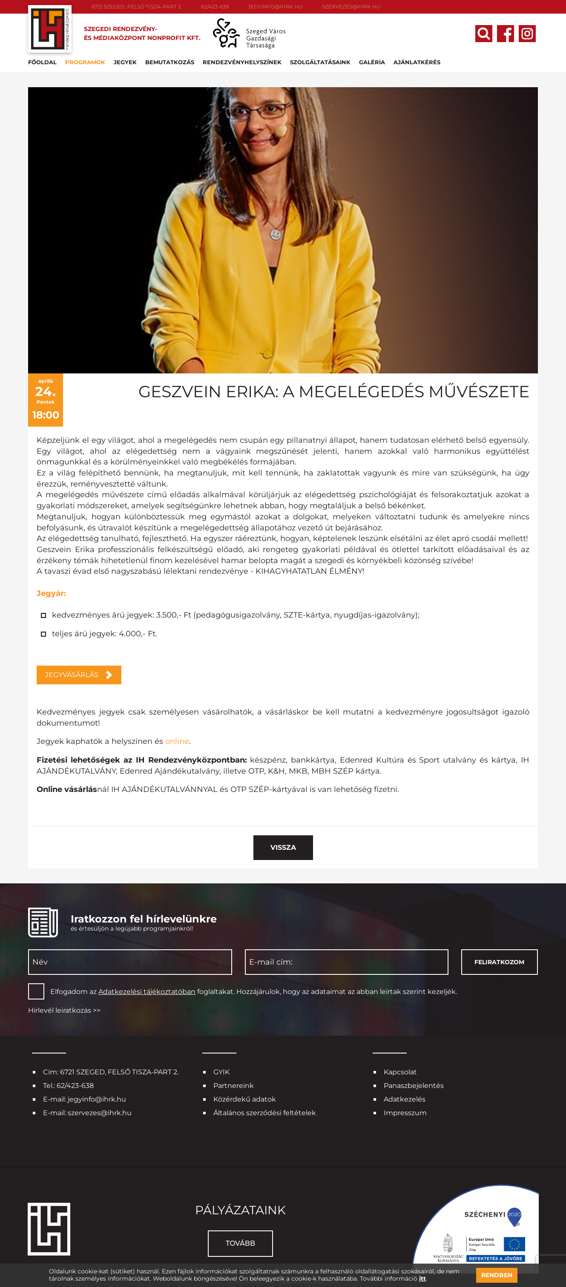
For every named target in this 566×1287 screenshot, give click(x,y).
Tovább (240, 1242)
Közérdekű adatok (244, 1098)
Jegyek (128, 61)
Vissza (283, 846)
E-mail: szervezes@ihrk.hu (87, 1112)
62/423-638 (215, 6)
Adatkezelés (404, 1098)
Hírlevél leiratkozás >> (64, 1009)
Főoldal (45, 61)
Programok (88, 61)
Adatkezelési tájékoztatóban (146, 990)
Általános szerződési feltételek (264, 1112)
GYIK (221, 1071)
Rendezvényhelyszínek (245, 61)
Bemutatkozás (172, 61)
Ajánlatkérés (419, 61)
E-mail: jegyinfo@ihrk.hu (84, 1098)
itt (422, 1278)
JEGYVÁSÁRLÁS (71, 673)
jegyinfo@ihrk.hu (275, 6)
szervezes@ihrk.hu (351, 6)
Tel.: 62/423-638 (68, 1084)
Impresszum (405, 1112)
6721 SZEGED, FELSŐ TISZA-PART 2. (137, 6)
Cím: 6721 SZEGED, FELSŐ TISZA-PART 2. (110, 1071)
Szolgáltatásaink (323, 61)
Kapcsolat (400, 1071)
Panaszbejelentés (414, 1084)
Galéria (375, 61)
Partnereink (233, 1084)
